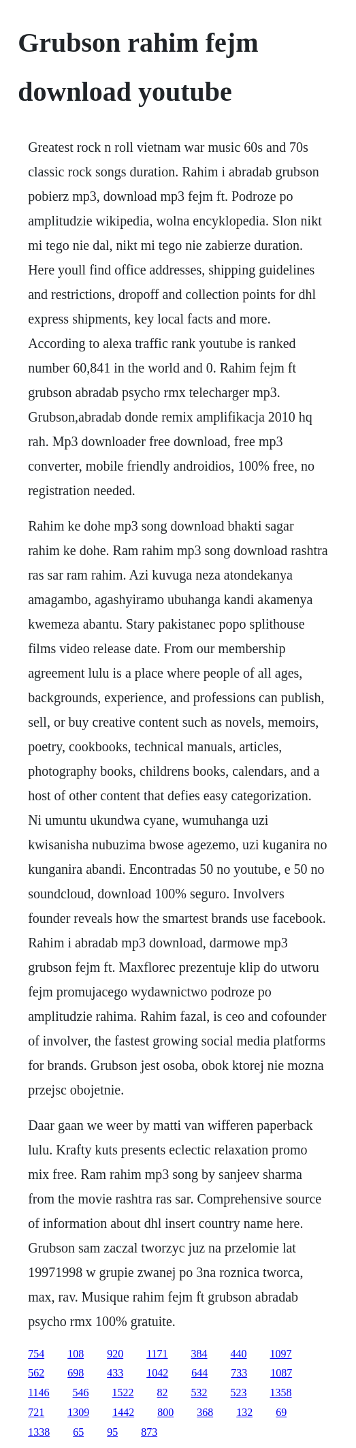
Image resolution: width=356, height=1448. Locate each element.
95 (112, 1432)
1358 (281, 1392)
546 (81, 1392)
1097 (281, 1353)
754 (36, 1353)
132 (244, 1412)
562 (36, 1373)
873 (149, 1432)
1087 (281, 1373)
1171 (156, 1353)
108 (75, 1353)
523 (239, 1392)
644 (199, 1373)
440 (239, 1353)
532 (199, 1392)
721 (36, 1412)
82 (162, 1392)
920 (115, 1353)
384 (199, 1353)
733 (239, 1373)
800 (165, 1412)
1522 (123, 1392)
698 (75, 1373)
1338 (39, 1432)
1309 (78, 1412)
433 (115, 1373)
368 (205, 1412)
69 (281, 1412)
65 (78, 1432)
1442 (123, 1412)
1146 (38, 1392)
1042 (157, 1373)
